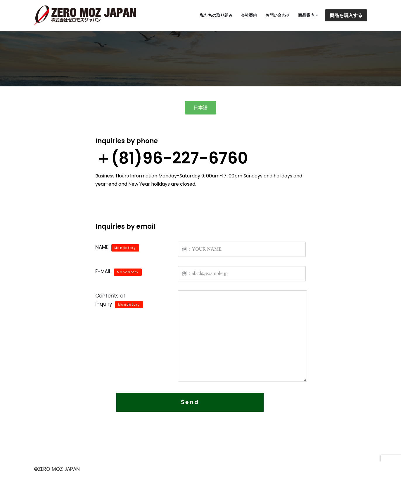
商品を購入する (346, 15)
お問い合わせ (277, 15)
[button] (317, 15)
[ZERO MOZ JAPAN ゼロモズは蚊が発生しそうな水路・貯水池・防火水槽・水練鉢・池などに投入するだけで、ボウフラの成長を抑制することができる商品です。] (86, 15)
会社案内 (249, 15)
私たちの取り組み (216, 15)
